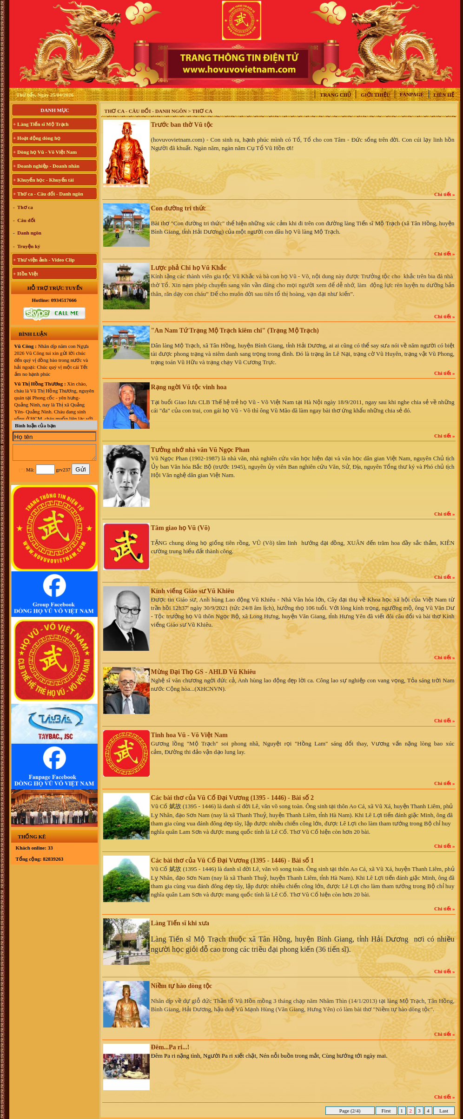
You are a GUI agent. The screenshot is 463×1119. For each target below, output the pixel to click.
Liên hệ (444, 95)
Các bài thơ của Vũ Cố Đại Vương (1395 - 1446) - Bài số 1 (232, 860)
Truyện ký (28, 246)
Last (443, 1110)
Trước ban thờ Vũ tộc (182, 124)
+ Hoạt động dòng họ (36, 138)
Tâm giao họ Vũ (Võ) (180, 527)
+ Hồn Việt (25, 273)
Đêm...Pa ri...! (170, 1047)
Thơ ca (24, 207)
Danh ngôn (28, 233)
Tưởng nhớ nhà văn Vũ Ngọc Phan (200, 449)
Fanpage (412, 94)
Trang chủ (335, 95)
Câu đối (25, 220)
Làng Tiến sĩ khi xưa (180, 923)
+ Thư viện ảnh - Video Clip (44, 259)
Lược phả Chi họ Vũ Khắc (189, 267)
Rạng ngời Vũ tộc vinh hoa (189, 387)
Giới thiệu (375, 95)
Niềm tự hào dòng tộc (181, 985)
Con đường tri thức (178, 208)
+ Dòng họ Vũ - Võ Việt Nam (45, 152)
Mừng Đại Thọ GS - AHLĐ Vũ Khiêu (203, 671)
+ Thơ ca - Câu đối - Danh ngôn (48, 193)
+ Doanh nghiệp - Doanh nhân (46, 166)
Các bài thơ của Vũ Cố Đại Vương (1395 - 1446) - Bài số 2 (232, 797)
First (386, 1110)
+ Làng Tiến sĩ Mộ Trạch (41, 124)
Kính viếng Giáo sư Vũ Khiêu (192, 591)
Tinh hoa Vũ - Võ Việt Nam (189, 735)
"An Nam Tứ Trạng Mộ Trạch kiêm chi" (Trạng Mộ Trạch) (235, 330)
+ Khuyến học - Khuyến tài (43, 180)
